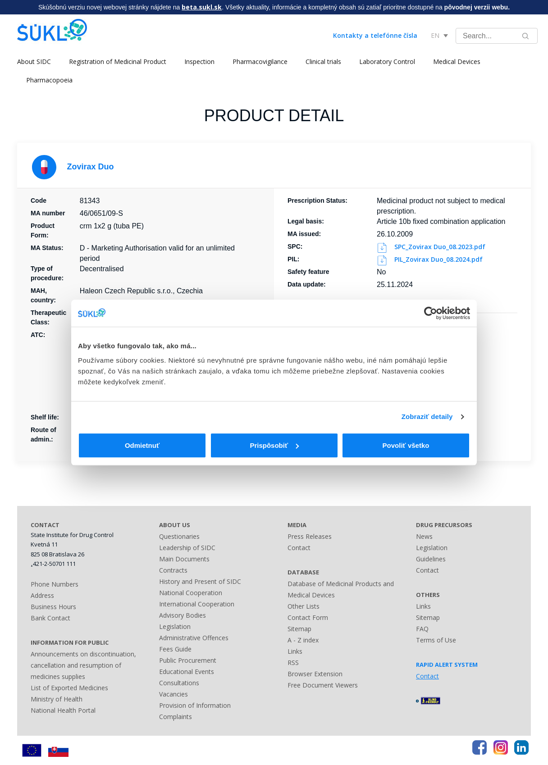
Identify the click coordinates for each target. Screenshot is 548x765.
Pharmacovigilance (260, 61)
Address (42, 595)
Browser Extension (315, 673)
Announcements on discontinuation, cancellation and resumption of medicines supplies (83, 665)
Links (295, 651)
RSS (293, 662)
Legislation (175, 626)
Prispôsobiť (274, 445)
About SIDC (34, 61)
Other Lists (304, 606)
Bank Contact (50, 618)
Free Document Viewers (323, 685)
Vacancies (173, 694)
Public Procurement (187, 660)
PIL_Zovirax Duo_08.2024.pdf (430, 259)
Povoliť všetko (406, 445)
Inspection (199, 61)
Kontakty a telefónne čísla (375, 35)
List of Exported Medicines (69, 687)
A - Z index (303, 640)
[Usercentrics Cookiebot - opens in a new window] (430, 313)
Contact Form (308, 617)
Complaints (175, 716)
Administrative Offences (193, 637)
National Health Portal (63, 710)
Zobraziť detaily (427, 416)
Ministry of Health (56, 699)
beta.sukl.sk (202, 7)
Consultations (179, 682)
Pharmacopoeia (49, 80)
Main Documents (184, 559)
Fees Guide (175, 649)
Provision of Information (195, 705)
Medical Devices (456, 61)
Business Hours (53, 606)
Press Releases (310, 536)
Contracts (173, 570)
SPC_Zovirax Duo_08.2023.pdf (432, 246)
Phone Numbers (54, 584)
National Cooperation (190, 592)
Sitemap (299, 628)
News (424, 536)
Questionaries (179, 536)
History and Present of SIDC (200, 581)
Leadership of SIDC (187, 547)
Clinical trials (323, 61)
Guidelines (431, 559)
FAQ (422, 628)
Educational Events (186, 671)
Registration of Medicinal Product (117, 61)
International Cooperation (196, 604)
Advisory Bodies (182, 615)
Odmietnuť (142, 445)
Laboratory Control (387, 61)
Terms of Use (436, 640)
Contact (299, 547)
